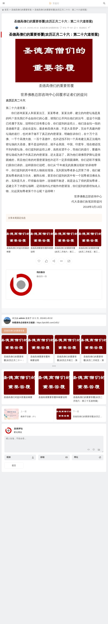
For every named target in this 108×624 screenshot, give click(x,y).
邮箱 (42, 488)
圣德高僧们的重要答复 (21, 10)
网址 (76, 488)
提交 (14, 496)
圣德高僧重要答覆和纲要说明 (52, 428)
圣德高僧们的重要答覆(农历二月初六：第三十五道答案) (65, 252)
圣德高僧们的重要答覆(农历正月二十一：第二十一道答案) (14, 361)
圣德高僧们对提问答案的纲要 (18, 428)
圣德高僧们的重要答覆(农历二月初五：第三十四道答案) (89, 252)
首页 (7, 10)
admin (22, 318)
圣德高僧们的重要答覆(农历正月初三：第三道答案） (69, 361)
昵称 (9, 488)
